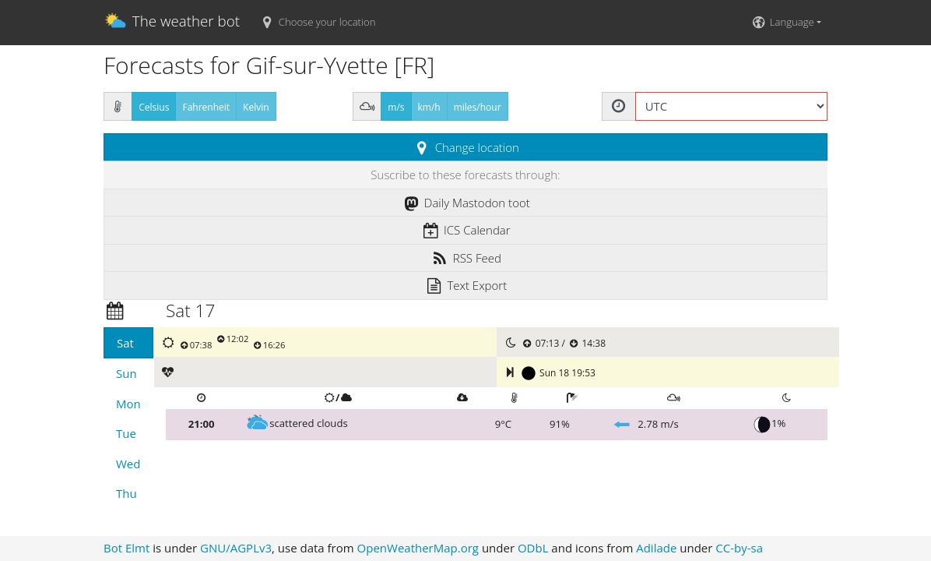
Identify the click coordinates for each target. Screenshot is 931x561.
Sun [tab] (126, 373)
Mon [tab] (128, 403)
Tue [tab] (126, 433)
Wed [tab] (128, 463)
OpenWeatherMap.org (418, 548)
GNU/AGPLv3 (236, 548)
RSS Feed (465, 258)
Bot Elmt (126, 548)
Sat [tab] (125, 343)
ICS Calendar (465, 230)
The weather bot (172, 22)
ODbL (533, 548)
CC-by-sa (739, 548)
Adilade (656, 548)
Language (782, 22)
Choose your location (316, 22)
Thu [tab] (126, 493)
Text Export (465, 285)
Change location (465, 147)
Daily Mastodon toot (465, 202)
